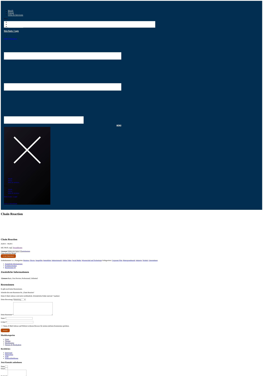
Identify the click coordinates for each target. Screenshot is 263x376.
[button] (79, 18)
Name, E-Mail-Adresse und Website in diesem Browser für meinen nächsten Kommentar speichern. (36, 328)
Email (3, 371)
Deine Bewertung (7, 299)
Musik (10, 179)
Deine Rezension (7, 317)
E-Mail (4, 324)
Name (3, 321)
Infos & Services (15, 14)
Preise (10, 180)
